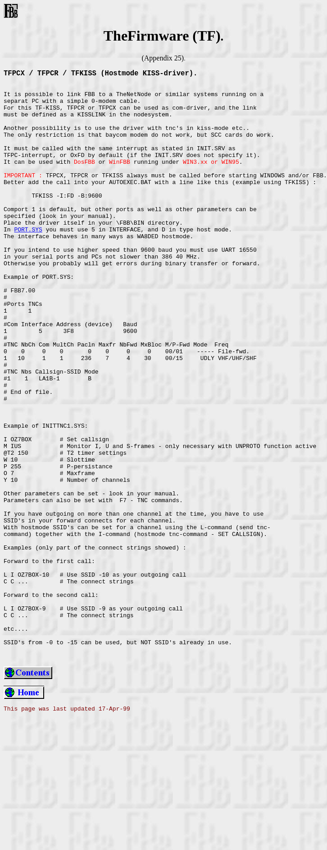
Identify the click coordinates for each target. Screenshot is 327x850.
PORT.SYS (28, 262)
